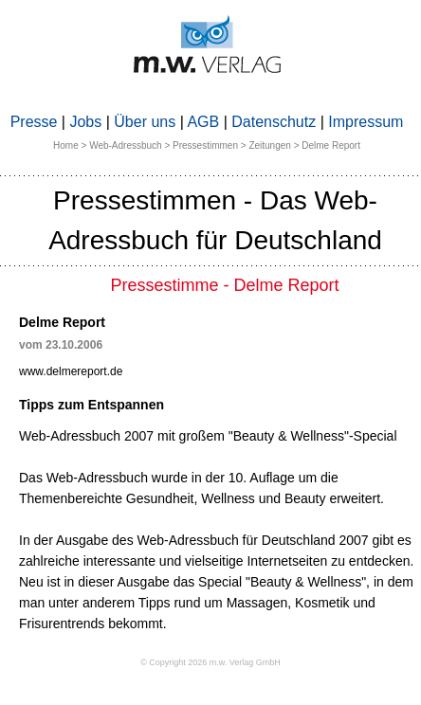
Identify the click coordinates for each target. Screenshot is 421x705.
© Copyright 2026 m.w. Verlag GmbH (210, 662)
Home (66, 145)
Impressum (365, 122)
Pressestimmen (205, 145)
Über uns (144, 122)
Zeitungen (269, 145)
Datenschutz (273, 122)
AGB (203, 122)
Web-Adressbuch (125, 145)
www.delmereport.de (70, 371)
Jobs (85, 122)
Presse (34, 122)
